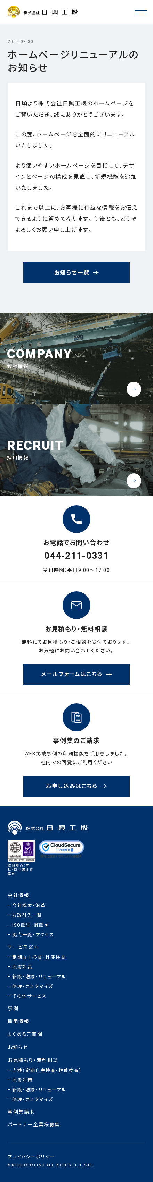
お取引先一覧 (27, 915)
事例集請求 (21, 1112)
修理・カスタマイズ (32, 986)
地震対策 (22, 967)
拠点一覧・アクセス (33, 934)
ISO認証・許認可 (30, 925)
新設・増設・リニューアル (39, 976)
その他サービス (29, 996)
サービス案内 (23, 947)
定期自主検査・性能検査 (39, 957)
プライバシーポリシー (31, 1157)
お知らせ (18, 1047)
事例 (13, 1008)
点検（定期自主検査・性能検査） (47, 1070)
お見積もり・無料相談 (33, 1060)
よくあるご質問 (25, 1034)
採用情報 (18, 1021)
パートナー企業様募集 (34, 1125)
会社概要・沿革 (29, 905)
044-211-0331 (76, 556)
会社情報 (18, 895)
